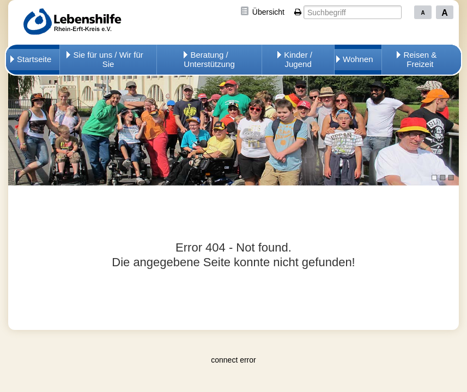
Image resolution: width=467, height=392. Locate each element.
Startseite (34, 59)
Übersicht (268, 12)
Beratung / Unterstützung (209, 59)
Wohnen (358, 59)
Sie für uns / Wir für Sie (108, 59)
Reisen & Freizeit (419, 59)
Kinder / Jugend (298, 59)
